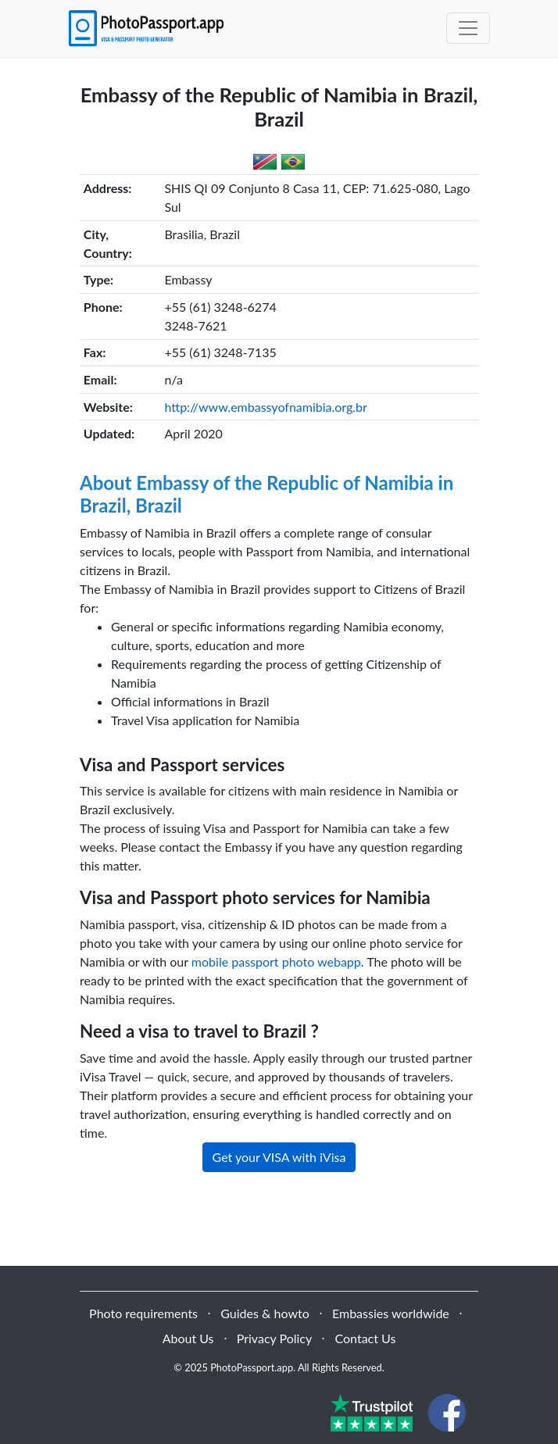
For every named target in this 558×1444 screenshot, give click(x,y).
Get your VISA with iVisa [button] (279, 1156)
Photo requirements (143, 1313)
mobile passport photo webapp (276, 961)
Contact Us (364, 1338)
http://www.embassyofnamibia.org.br (265, 406)
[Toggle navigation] (468, 28)
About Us (188, 1338)
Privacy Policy (275, 1338)
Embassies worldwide (390, 1313)
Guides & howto (264, 1313)
